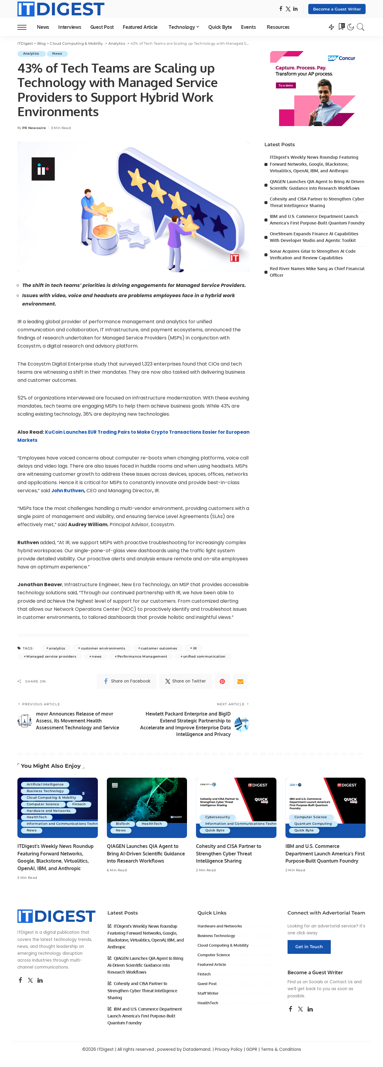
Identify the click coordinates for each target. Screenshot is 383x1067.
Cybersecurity (218, 820)
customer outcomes (159, 648)
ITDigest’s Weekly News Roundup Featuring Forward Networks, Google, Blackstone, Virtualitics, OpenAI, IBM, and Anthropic (316, 163)
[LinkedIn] (295, 9)
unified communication (204, 656)
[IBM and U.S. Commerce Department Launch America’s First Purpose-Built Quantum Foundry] (325, 810)
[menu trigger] (24, 27)
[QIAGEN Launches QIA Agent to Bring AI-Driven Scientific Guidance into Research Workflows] (147, 810)
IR (195, 648)
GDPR (251, 1059)
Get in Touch (309, 956)
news (96, 656)
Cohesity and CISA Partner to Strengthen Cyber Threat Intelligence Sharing (230, 855)
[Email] (240, 681)
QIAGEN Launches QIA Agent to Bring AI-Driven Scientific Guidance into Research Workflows (312, 188)
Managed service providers (51, 656)
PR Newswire (34, 128)
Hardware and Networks (49, 813)
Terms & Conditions (281, 1059)
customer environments (103, 648)
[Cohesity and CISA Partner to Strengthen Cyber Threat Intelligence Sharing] (236, 810)
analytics (57, 648)
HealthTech (37, 820)
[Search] (361, 27)
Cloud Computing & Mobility (53, 793)
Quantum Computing (314, 826)
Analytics (32, 54)
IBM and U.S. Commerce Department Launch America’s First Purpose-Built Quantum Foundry (316, 229)
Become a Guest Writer (337, 9)
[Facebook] (281, 9)
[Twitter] (288, 9)
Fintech (34, 806)
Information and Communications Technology (69, 826)
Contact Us (341, 992)
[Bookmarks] (341, 27)
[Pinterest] (222, 681)
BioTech (123, 826)
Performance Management (142, 656)
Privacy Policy (229, 1059)
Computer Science (44, 800)
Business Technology (46, 787)
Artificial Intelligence (46, 780)
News (59, 54)
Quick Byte (215, 833)
